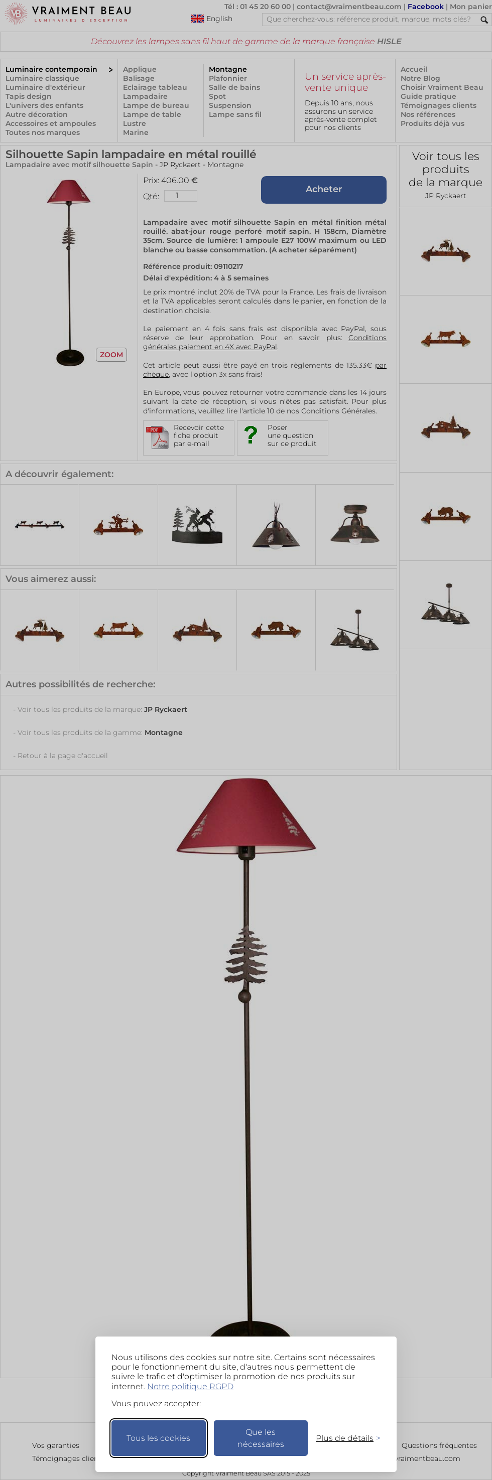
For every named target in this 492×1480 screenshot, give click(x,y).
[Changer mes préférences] (343, 1438)
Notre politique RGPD (190, 1386)
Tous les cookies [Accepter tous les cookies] (158, 1438)
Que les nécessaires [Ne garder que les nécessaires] (260, 1438)
